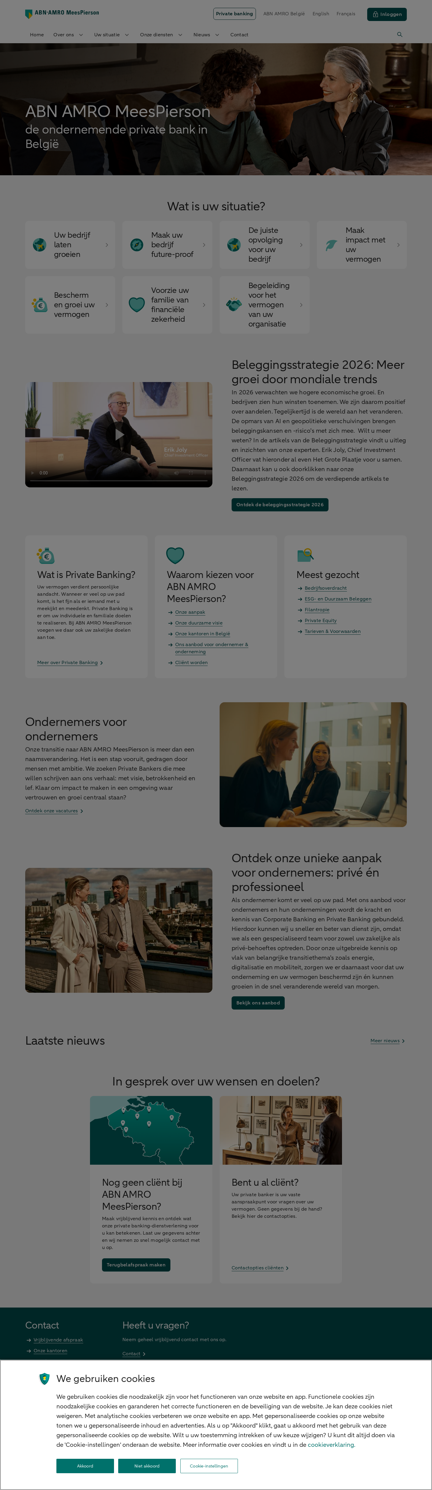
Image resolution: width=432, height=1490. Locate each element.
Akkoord (85, 1466)
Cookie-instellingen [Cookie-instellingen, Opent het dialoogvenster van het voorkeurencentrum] (209, 1466)
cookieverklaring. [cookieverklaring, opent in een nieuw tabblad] (332, 1445)
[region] (216, 1425)
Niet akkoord (147, 1466)
